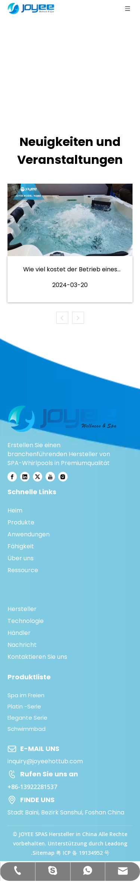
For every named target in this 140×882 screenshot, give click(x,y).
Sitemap (43, 852)
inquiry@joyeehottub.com (45, 761)
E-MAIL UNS (39, 748)
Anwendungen (28, 534)
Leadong (116, 843)
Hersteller (22, 609)
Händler (19, 633)
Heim (14, 510)
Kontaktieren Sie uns (37, 656)
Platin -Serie (24, 706)
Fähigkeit (20, 546)
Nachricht (22, 645)
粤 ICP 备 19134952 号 (82, 852)
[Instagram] (63, 476)
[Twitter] (37, 476)
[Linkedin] (24, 476)
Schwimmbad (26, 729)
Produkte (20, 522)
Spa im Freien (25, 695)
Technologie (25, 621)
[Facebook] (12, 476)
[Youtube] (50, 476)
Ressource (22, 570)
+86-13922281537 (32, 787)
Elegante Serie (27, 718)
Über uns (20, 558)
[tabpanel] (70, 243)
